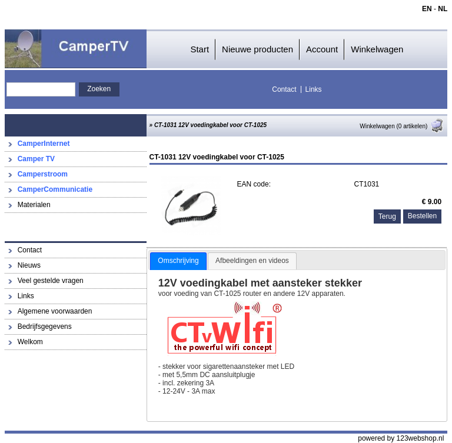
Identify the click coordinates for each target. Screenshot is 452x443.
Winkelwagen (377, 49)
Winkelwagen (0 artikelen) (402, 126)
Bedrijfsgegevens (45, 326)
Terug (387, 216)
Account (322, 49)
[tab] (178, 261)
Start (199, 49)
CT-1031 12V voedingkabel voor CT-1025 (210, 125)
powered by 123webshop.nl (401, 438)
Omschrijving (178, 261)
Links (313, 89)
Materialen (34, 205)
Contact (284, 89)
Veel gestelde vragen (51, 281)
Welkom (30, 342)
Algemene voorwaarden (55, 311)
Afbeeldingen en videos (252, 261)
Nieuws (29, 265)
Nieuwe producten (257, 49)
